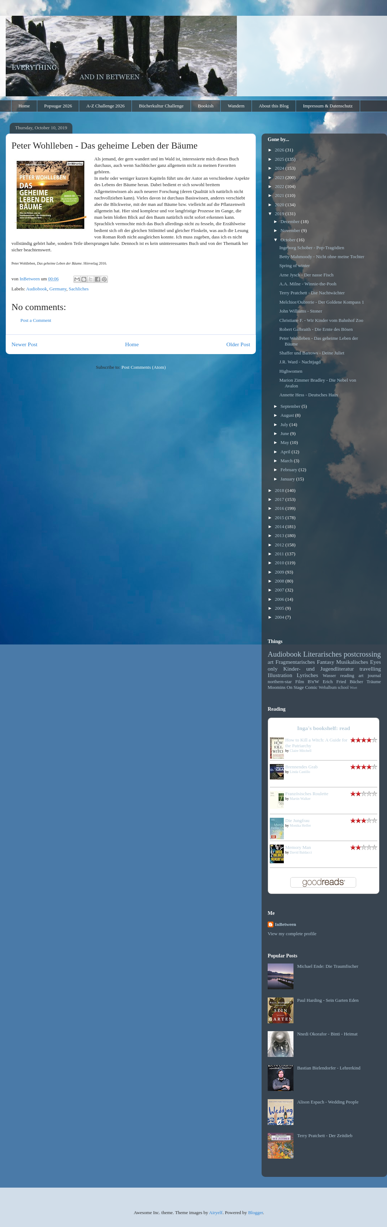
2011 (280, 553)
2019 (280, 213)
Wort (353, 688)
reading (347, 675)
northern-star (280, 681)
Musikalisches (352, 662)
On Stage (295, 687)
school (343, 687)
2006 (280, 599)
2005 (280, 608)
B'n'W (313, 681)
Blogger (255, 1212)
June (285, 433)
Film (299, 681)
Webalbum (327, 687)
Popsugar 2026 (58, 105)
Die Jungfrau (297, 820)
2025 (280, 159)
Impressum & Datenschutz (328, 105)
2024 (280, 168)
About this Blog (273, 105)
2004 (280, 617)
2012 (280, 544)
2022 (280, 186)
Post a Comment (35, 320)
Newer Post (24, 344)
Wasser (329, 675)
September (291, 406)
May (285, 442)
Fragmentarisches (295, 662)
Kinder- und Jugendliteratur (318, 669)
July (285, 424)
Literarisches (322, 654)
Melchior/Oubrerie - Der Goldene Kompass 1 (321, 302)
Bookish (205, 105)
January (288, 479)
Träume (374, 681)
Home (24, 105)
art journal (370, 675)
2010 (280, 562)
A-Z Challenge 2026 (105, 105)
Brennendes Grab (301, 766)
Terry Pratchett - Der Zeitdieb (324, 1135)
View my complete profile (292, 933)
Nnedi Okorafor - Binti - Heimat (327, 1034)
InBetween (285, 924)
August (288, 415)
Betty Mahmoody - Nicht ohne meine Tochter (321, 256)
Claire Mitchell (301, 751)
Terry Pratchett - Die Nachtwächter (311, 292)
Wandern (236, 105)
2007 (280, 590)
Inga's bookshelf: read (323, 728)
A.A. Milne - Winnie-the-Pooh (307, 283)
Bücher (356, 681)
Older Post (238, 344)
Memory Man (298, 847)
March (287, 460)
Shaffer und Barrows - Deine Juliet (311, 353)
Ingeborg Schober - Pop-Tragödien (311, 247)
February (289, 469)
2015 (280, 517)
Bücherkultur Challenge (161, 105)
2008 (280, 581)
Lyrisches (307, 675)
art (270, 662)
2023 (280, 177)
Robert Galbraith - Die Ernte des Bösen (316, 329)
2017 (280, 499)
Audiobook (36, 288)
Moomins (277, 687)
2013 (280, 535)
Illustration (280, 675)
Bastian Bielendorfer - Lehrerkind (328, 1068)
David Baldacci (301, 852)
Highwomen (290, 371)
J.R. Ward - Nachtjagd (299, 361)
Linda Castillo (300, 772)
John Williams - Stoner (300, 311)
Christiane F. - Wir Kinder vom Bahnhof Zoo (321, 320)
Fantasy (325, 662)
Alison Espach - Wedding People (327, 1102)
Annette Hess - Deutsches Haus (308, 394)
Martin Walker (300, 799)
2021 (280, 195)
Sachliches (79, 288)
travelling (370, 669)
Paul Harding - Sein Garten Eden (327, 1000)
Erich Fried (334, 681)
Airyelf (216, 1212)
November (291, 230)
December (291, 221)
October (289, 239)
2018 (280, 490)
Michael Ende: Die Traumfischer (327, 966)
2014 (280, 526)
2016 (280, 508)
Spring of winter (294, 265)
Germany (58, 288)
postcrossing (362, 654)
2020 (280, 204)
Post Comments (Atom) (143, 367)
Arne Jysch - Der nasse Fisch (306, 274)
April (286, 451)
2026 (280, 150)
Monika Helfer (300, 825)
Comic (311, 687)
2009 (280, 572)
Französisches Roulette (306, 793)
